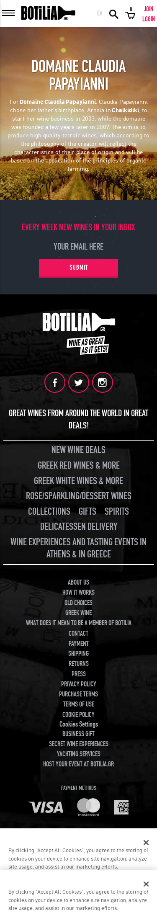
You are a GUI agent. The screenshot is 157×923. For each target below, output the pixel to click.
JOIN (148, 9)
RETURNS (79, 664)
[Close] (146, 842)
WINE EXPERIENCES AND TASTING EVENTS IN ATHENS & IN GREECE (78, 548)
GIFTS (87, 511)
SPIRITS (117, 511)
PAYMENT (79, 643)
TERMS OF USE (78, 704)
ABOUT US (78, 582)
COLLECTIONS (49, 511)
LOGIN (148, 19)
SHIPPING (78, 654)
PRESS (79, 674)
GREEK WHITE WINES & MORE (78, 481)
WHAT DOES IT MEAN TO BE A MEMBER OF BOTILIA (78, 623)
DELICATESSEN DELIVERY (78, 526)
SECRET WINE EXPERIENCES (78, 744)
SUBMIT (78, 267)
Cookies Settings (78, 724)
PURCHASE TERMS (78, 694)
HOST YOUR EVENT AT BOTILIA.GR (78, 764)
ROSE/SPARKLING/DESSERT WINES (78, 496)
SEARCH (114, 13)
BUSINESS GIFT (78, 734)
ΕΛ (100, 13)
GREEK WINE (78, 613)
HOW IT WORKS (78, 592)
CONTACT (78, 633)
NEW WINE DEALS (78, 450)
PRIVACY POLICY (78, 684)
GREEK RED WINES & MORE (79, 465)
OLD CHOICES (78, 603)
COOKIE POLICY (78, 715)
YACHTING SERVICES (78, 754)
